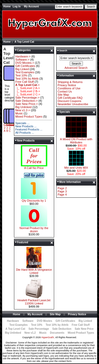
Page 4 (62, 194)
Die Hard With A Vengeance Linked (34, 269)
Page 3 (62, 191)
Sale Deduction (61, 328)
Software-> (22, 59)
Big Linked (22, 69)
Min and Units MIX (76, 166)
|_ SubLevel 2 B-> (27, 91)
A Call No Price (34, 166)
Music (19, 113)
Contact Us (65, 91)
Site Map (63, 94)
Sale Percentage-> (27, 97)
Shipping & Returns (70, 82)
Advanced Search (76, 67)
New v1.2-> (22, 110)
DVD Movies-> (24, 62)
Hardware (13, 320)
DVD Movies (44, 320)
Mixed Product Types (29, 116)
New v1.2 (30, 332)
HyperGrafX (47, 337)
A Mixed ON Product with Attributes (76, 139)
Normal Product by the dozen (34, 228)
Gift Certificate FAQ (70, 97)
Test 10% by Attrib (27, 78)
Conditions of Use (69, 88)
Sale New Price (84, 328)
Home (7, 6)
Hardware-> (23, 56)
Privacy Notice (67, 85)
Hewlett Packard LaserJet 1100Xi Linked (33, 300)
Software (28, 320)
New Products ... (26, 126)
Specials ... (22, 123)
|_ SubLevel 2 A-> (27, 88)
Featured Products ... (29, 129)
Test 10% (21, 75)
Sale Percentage (39, 328)
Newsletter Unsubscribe (73, 104)
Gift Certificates (25, 65)
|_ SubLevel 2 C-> (27, 94)
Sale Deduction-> (26, 100)
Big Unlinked (23, 107)
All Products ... (24, 132)
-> (27, 84)
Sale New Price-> (26, 103)
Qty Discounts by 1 (34, 199)
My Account (31, 6)
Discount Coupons (69, 101)
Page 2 (62, 188)
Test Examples (24, 72)
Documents (57, 332)
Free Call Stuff (24, 81)
